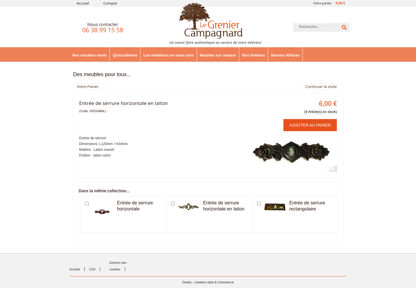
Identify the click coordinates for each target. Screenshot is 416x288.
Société (74, 269)
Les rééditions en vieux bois (168, 55)
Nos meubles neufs (89, 55)
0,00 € (340, 3)
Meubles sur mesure (218, 55)
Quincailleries (125, 55)
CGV (92, 269)
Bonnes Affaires (285, 55)
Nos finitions (253, 55)
